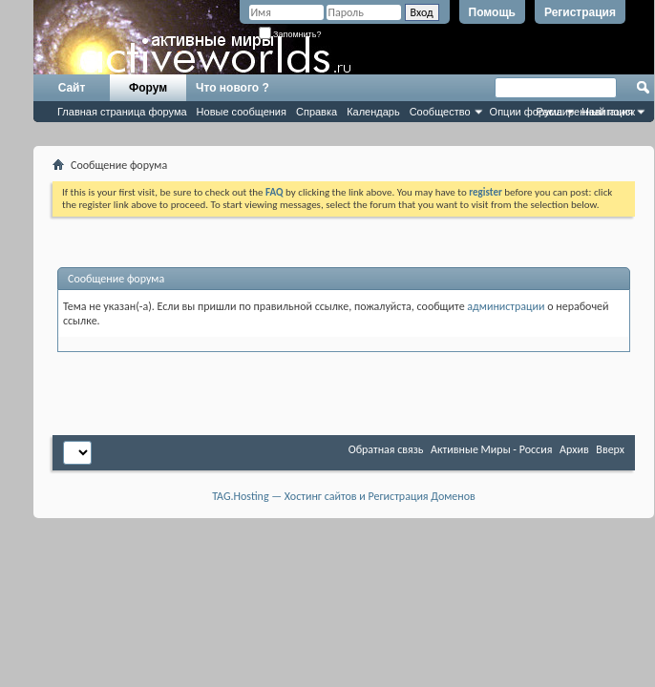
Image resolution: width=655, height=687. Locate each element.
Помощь (492, 12)
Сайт (72, 87)
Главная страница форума (122, 111)
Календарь (373, 111)
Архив (574, 449)
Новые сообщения (241, 111)
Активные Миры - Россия (491, 449)
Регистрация (580, 12)
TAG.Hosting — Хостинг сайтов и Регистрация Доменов (343, 496)
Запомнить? (290, 34)
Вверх (610, 449)
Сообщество (440, 111)
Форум (148, 87)
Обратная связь (386, 449)
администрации (505, 306)
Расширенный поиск (585, 111)
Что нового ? (232, 87)
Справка (316, 111)
